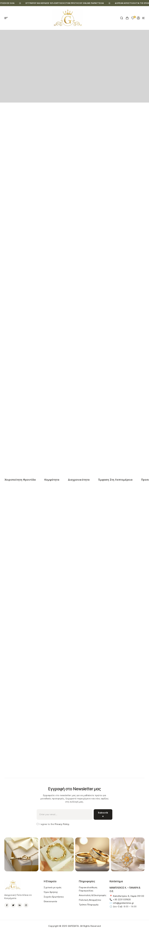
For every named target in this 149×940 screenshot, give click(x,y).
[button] (143, 18)
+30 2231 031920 (122, 899)
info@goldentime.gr (123, 903)
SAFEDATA (73, 926)
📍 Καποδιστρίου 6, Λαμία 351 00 (127, 896)
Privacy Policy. (62, 824)
